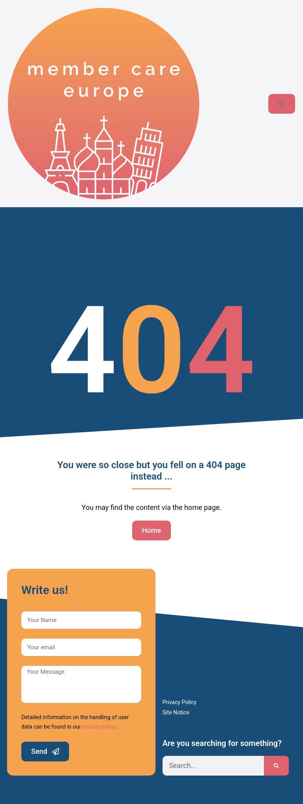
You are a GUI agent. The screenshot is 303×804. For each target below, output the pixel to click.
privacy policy (98, 726)
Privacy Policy (179, 702)
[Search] (276, 766)
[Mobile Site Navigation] (281, 104)
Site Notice (176, 712)
